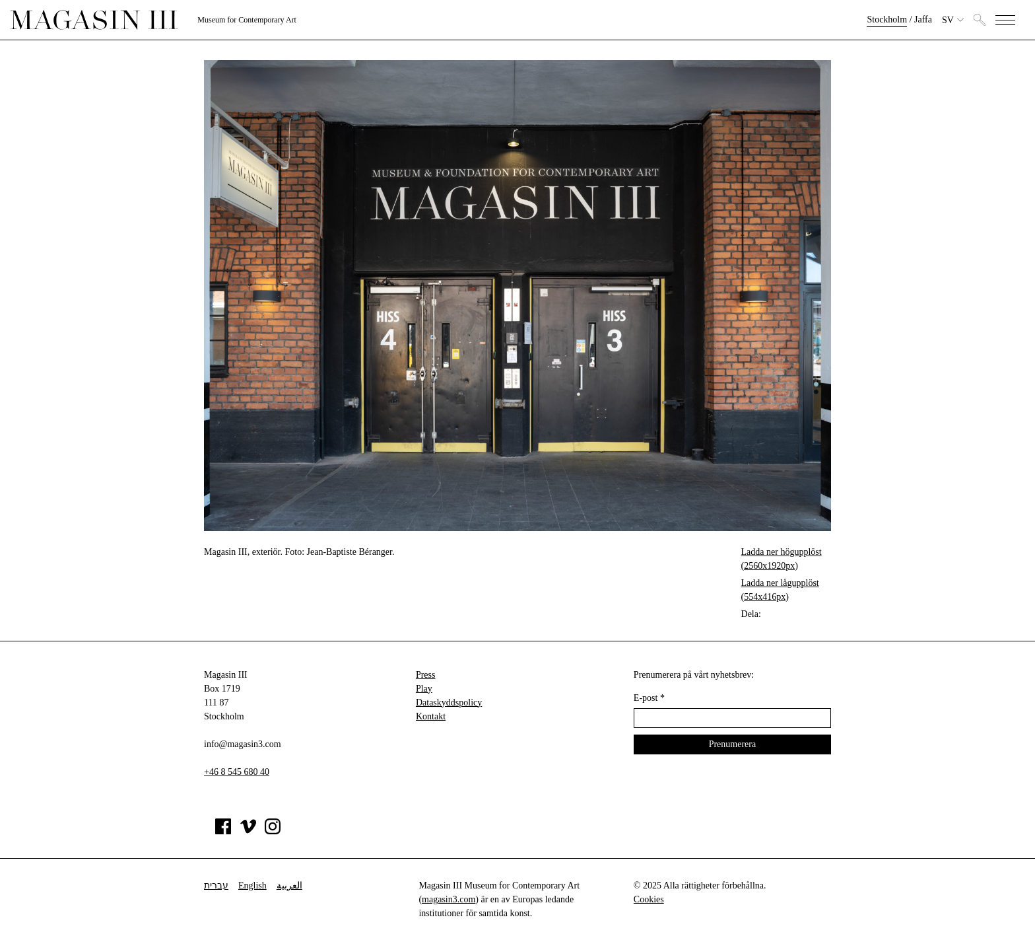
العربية (289, 885)
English (252, 885)
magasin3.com (448, 899)
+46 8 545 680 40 (236, 772)
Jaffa (923, 19)
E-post (649, 698)
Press (426, 675)
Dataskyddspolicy (449, 702)
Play (424, 689)
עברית (216, 885)
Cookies (649, 899)
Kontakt (431, 716)
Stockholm (887, 19)
